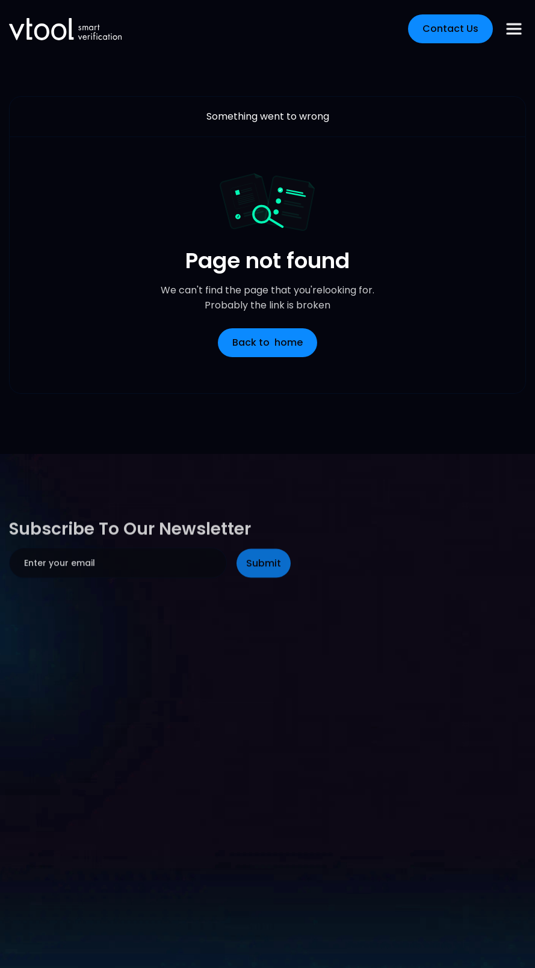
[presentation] (100, 646)
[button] (514, 29)
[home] (65, 29)
